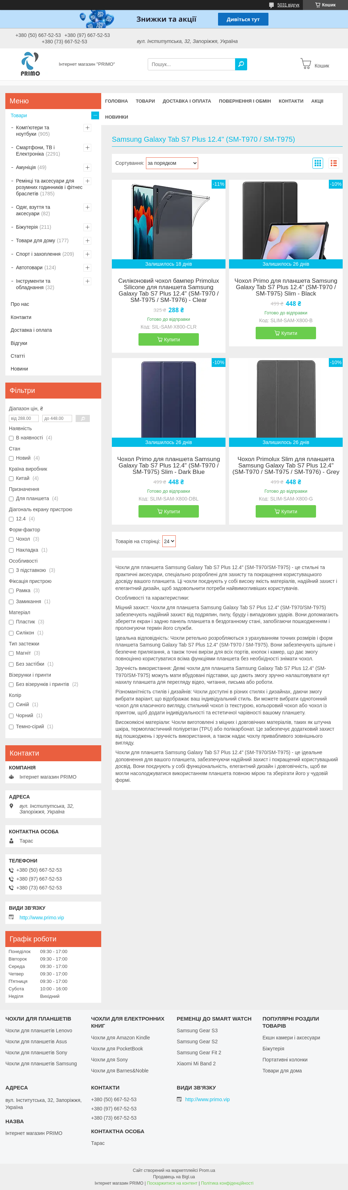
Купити (172, 339)
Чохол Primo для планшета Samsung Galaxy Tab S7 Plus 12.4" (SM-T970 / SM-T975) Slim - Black (285, 287)
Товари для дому (35, 240)
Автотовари (29, 267)
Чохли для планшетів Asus (36, 1041)
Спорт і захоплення (38, 254)
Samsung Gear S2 (197, 1041)
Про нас (20, 304)
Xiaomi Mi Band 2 (196, 1063)
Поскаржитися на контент (172, 1183)
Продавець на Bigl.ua (174, 1176)
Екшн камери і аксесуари (291, 1037)
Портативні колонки (285, 1059)
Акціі (317, 101)
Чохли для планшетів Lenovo (38, 1030)
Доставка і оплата (187, 101)
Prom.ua (207, 1170)
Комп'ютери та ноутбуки (32, 131)
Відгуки (19, 343)
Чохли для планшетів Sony (36, 1052)
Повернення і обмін (245, 101)
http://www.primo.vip (42, 917)
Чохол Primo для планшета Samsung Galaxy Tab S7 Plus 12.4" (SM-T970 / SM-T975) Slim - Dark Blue (168, 465)
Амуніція (26, 167)
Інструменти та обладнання (33, 284)
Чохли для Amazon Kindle (120, 1037)
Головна (116, 101)
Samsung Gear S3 (197, 1030)
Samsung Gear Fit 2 (199, 1052)
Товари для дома (282, 1070)
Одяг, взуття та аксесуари (33, 210)
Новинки (116, 117)
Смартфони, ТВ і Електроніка (35, 151)
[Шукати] (241, 64)
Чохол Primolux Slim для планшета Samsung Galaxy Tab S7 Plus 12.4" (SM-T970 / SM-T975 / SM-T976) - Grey (285, 465)
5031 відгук (288, 4)
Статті (18, 356)
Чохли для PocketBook (117, 1048)
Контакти (291, 101)
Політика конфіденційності (227, 1183)
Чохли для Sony (109, 1059)
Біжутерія (27, 227)
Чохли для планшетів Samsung (41, 1063)
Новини (19, 369)
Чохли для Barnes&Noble (119, 1070)
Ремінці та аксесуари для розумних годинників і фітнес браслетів (49, 187)
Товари (145, 101)
